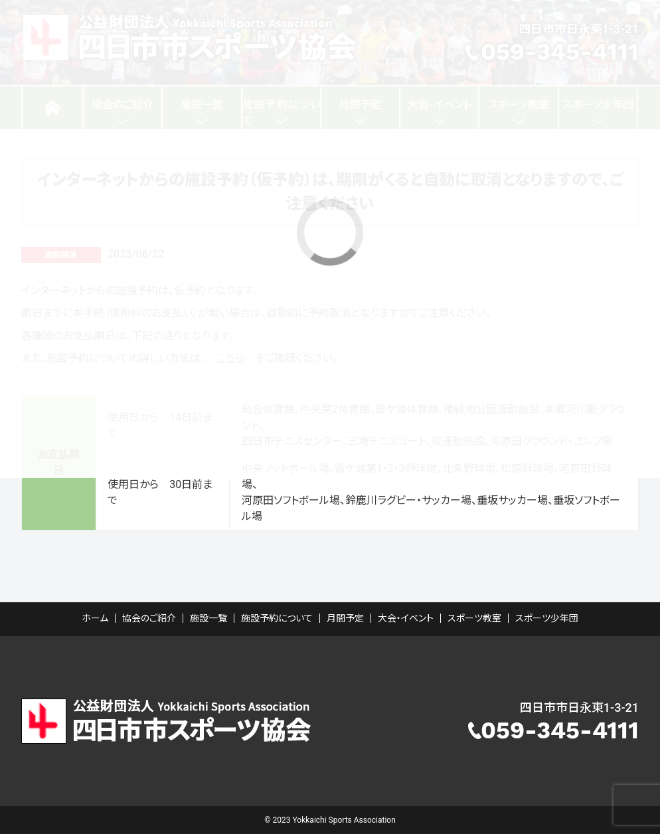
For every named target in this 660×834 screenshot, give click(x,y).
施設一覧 (208, 618)
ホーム (95, 618)
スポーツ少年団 (546, 618)
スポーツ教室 (474, 618)
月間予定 (345, 618)
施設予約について (277, 618)
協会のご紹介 (149, 618)
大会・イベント (406, 618)
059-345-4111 (560, 730)
